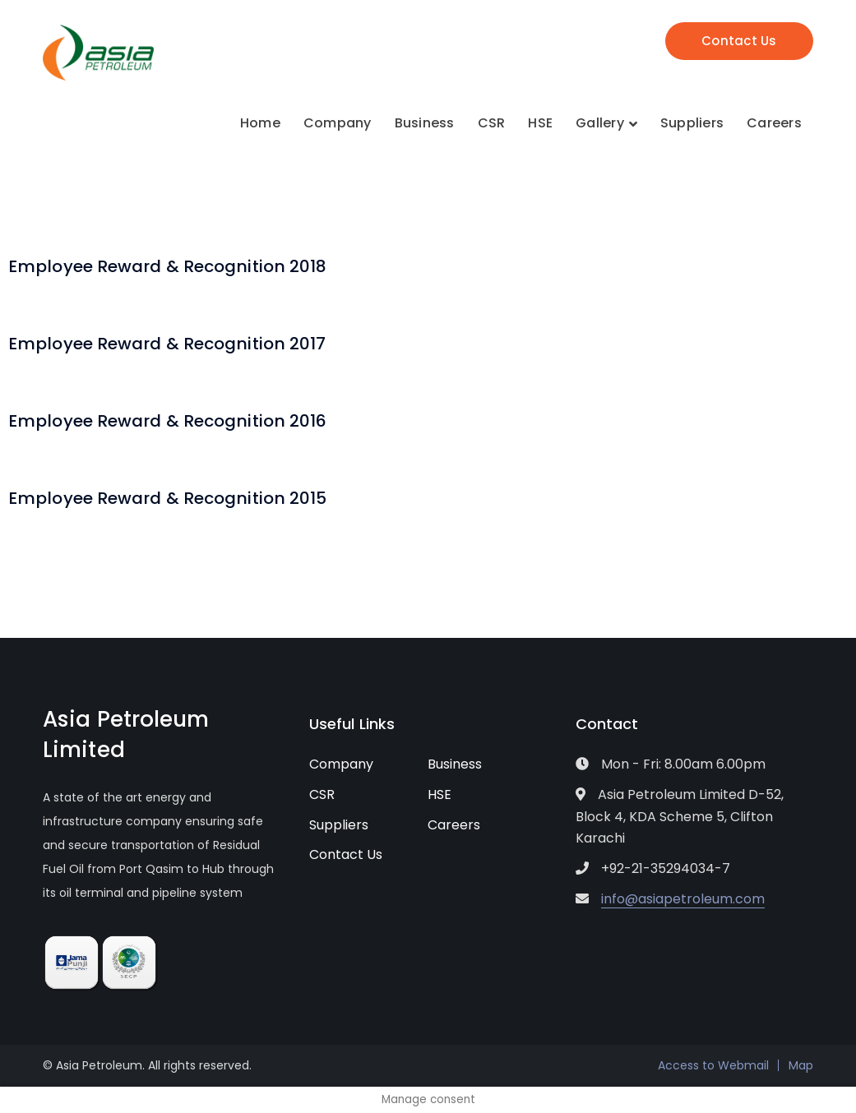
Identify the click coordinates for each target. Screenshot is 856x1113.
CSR (322, 794)
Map (801, 1065)
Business (455, 764)
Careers (454, 824)
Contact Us (739, 40)
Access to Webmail (713, 1065)
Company (341, 764)
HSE (439, 794)
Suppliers (338, 824)
